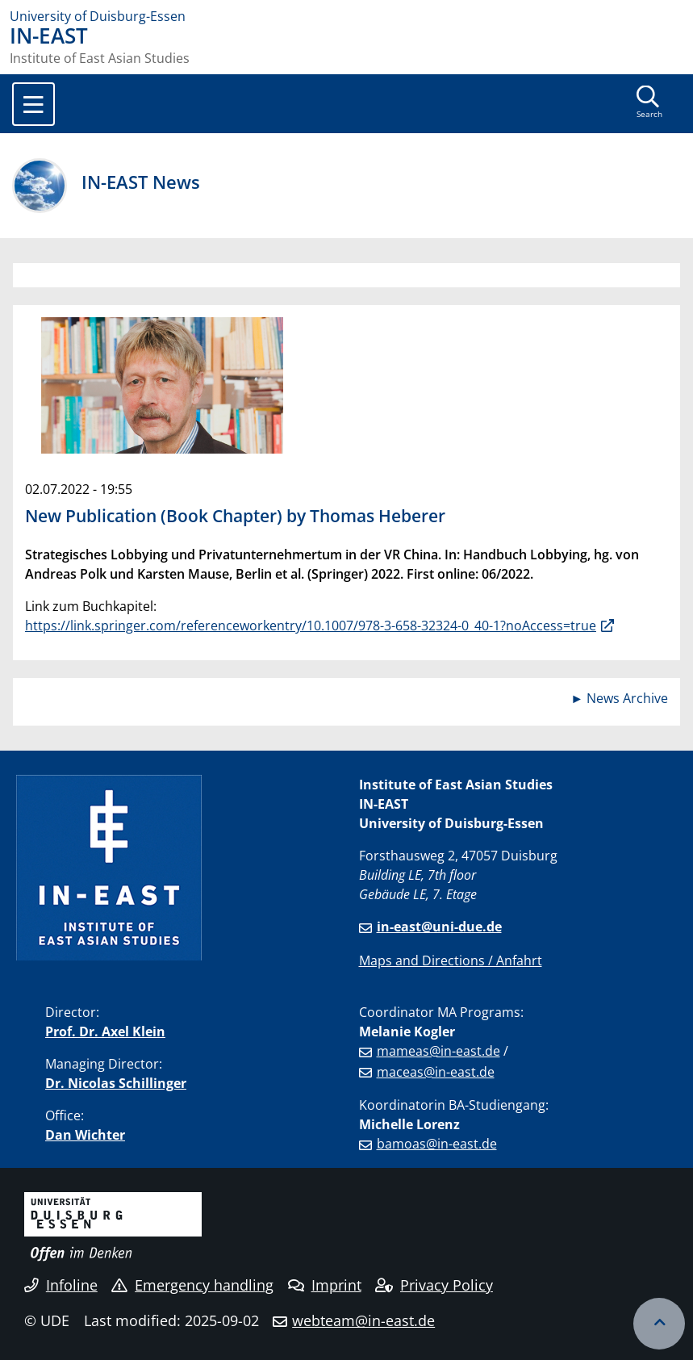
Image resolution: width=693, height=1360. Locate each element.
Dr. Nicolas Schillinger (115, 1083)
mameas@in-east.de (438, 1051)
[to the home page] (346, 16)
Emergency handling (192, 1285)
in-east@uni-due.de (439, 926)
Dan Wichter (85, 1135)
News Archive (627, 698)
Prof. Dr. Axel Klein (105, 1031)
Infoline (61, 1285)
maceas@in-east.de (436, 1072)
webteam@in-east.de (363, 1320)
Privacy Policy (434, 1285)
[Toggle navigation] (33, 104)
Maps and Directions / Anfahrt (450, 960)
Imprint (324, 1285)
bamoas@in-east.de (437, 1144)
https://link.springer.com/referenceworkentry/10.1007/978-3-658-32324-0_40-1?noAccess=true (310, 625)
